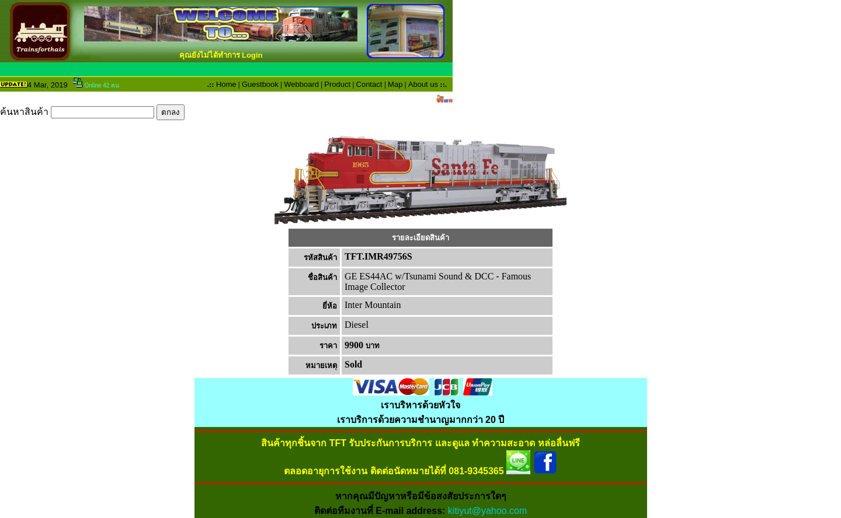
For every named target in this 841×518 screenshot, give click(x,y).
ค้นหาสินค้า (92, 112)
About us (423, 84)
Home (226, 84)
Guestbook (260, 84)
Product (337, 84)
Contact (369, 84)
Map (395, 84)
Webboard (301, 84)
